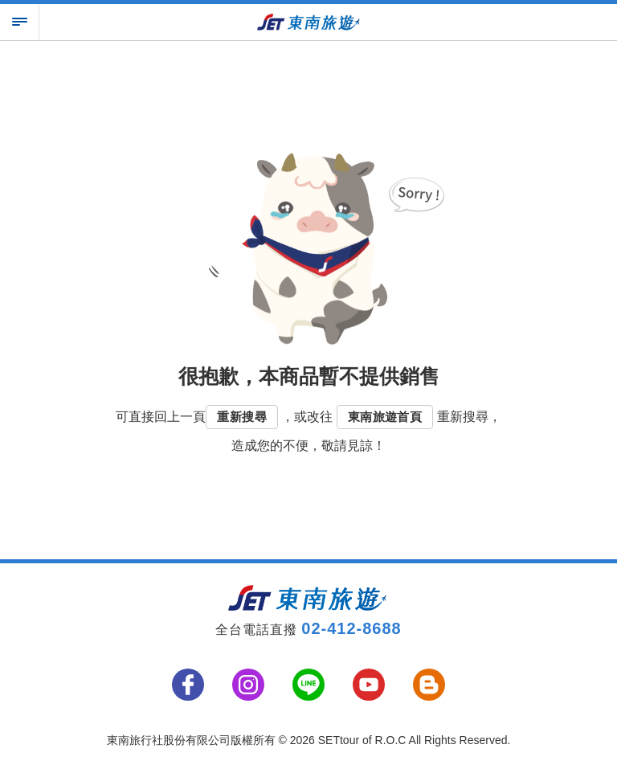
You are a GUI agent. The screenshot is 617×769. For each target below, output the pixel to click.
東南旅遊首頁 (385, 416)
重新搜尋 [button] (242, 416)
